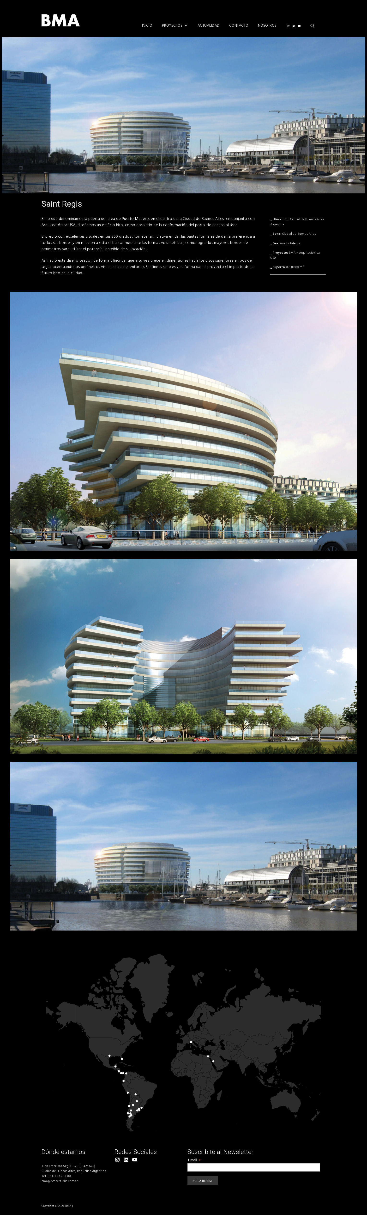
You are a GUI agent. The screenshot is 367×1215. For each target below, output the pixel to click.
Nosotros (267, 25)
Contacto (238, 25)
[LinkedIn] (294, 26)
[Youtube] (299, 26)
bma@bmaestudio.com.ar (60, 1181)
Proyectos (175, 25)
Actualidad (209, 25)
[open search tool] (312, 26)
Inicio (147, 25)
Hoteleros (293, 243)
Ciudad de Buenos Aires (299, 233)
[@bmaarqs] (289, 26)
